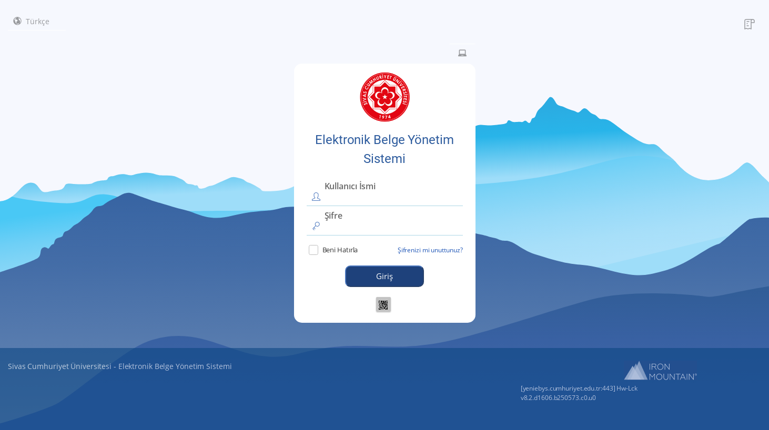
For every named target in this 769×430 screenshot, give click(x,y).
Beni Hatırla (333, 249)
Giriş (384, 276)
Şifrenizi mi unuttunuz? (430, 249)
